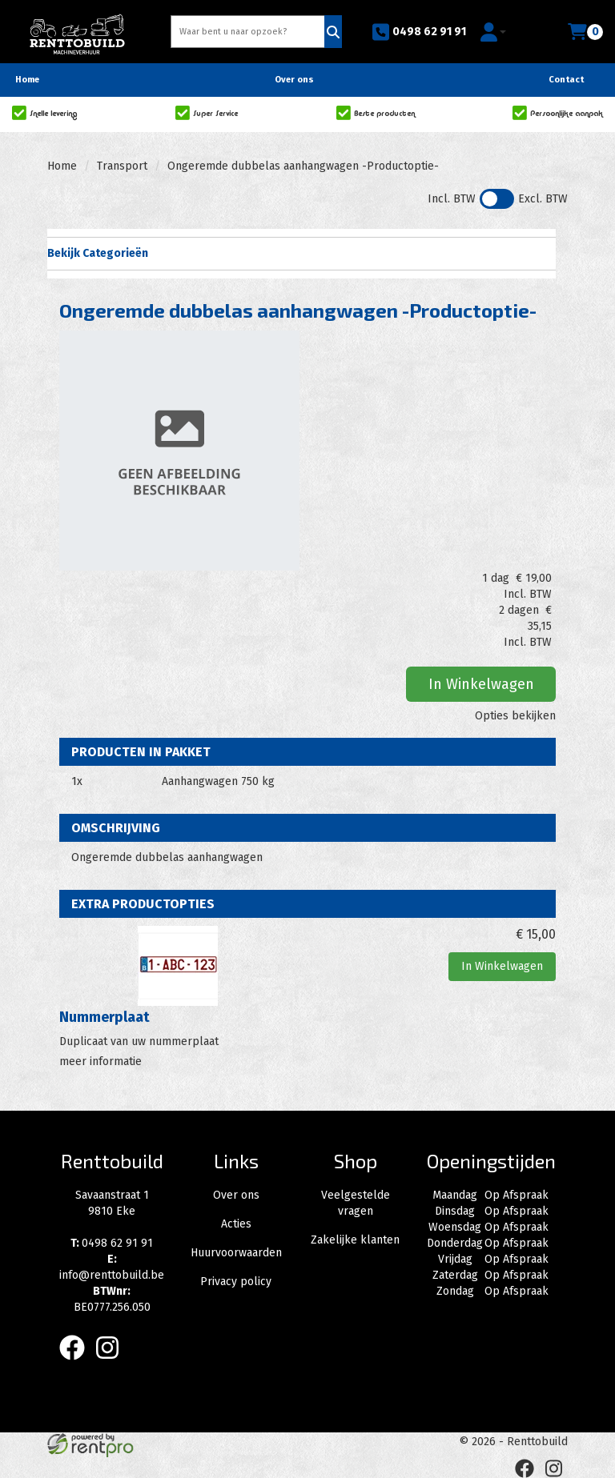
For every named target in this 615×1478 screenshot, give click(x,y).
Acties (236, 1224)
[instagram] (112, 1363)
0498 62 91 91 (418, 32)
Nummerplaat (104, 1017)
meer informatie (100, 1061)
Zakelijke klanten (355, 1240)
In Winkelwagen (481, 684)
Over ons (294, 79)
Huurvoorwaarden (236, 1253)
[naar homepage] (77, 29)
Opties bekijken (515, 716)
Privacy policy (235, 1281)
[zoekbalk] (249, 31)
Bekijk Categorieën (301, 253)
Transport (122, 166)
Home (27, 79)
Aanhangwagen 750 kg (218, 781)
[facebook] (76, 1363)
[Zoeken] (333, 31)
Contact (566, 79)
